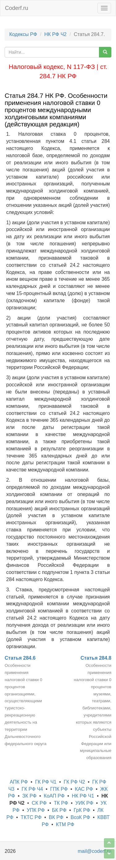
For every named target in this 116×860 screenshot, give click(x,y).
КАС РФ (84, 789)
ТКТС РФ (31, 817)
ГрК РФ (82, 810)
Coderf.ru (16, 8)
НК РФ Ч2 (55, 34)
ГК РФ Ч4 (32, 789)
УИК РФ (84, 803)
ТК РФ (61, 803)
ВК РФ (56, 817)
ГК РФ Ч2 (74, 782)
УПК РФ (36, 810)
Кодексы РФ (23, 34)
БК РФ (59, 810)
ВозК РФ (80, 817)
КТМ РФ (65, 824)
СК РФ (39, 803)
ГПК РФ (59, 789)
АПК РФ (19, 782)
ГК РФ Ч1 (45, 782)
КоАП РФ (54, 796)
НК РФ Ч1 (83, 796)
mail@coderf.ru (94, 851)
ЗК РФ (29, 796)
